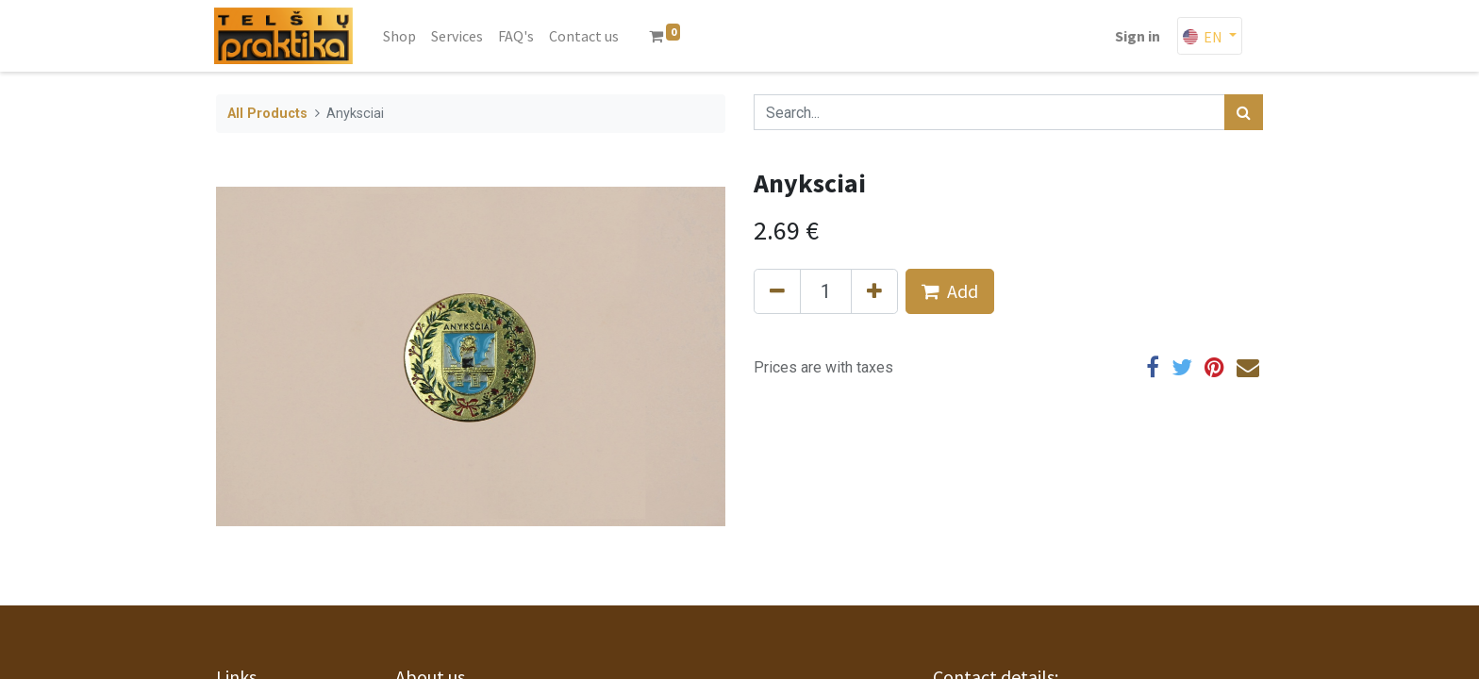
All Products (267, 114)
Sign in (1135, 35)
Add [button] (950, 291)
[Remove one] (777, 291)
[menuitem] (401, 36)
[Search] (1243, 112)
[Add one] (874, 291)
